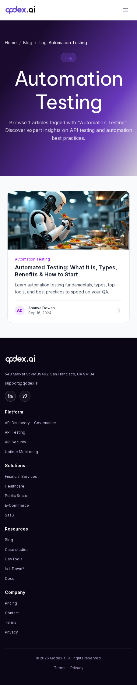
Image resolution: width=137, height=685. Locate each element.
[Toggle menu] (125, 10)
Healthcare (14, 486)
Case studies (17, 549)
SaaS (9, 515)
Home (11, 42)
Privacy (11, 632)
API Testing (15, 432)
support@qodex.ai (21, 383)
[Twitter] (24, 396)
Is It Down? (14, 568)
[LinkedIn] (10, 396)
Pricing (11, 603)
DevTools (14, 559)
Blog (27, 42)
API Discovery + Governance (30, 423)
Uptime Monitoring (21, 451)
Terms (10, 622)
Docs (9, 578)
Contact (12, 613)
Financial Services (21, 476)
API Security (15, 442)
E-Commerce (17, 505)
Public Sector (17, 495)
